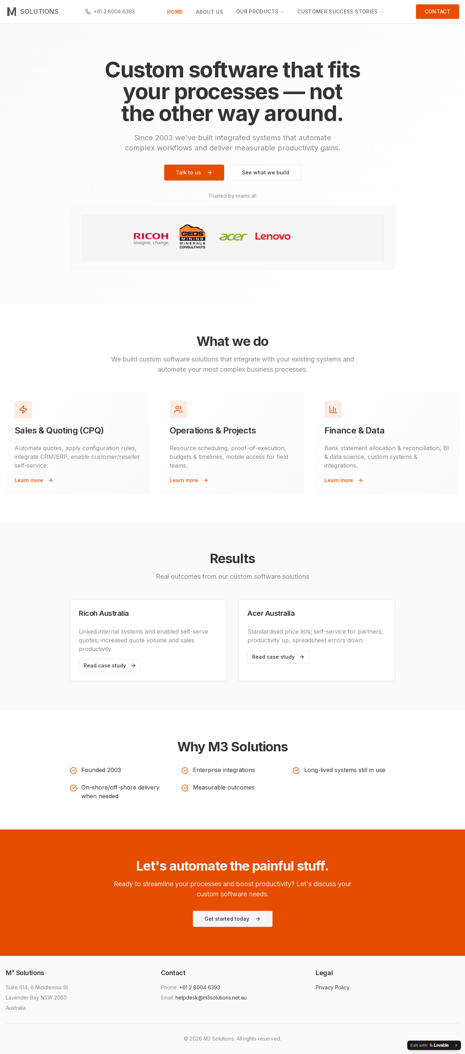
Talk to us (194, 172)
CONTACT (437, 11)
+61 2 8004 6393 (199, 987)
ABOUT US (209, 12)
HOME (175, 12)
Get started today (233, 919)
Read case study (110, 665)
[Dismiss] (456, 1045)
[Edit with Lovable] (430, 1045)
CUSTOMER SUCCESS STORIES (340, 11)
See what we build (265, 172)
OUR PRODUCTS (260, 11)
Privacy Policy (332, 987)
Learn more (34, 480)
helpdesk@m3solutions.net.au (211, 997)
